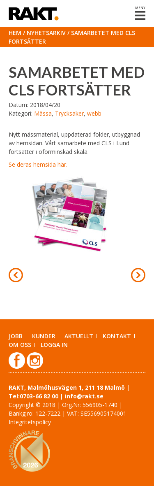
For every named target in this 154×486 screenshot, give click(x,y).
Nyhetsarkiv (46, 33)
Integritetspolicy (30, 422)
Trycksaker (69, 113)
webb (94, 113)
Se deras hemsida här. (38, 164)
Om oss (20, 345)
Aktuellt (78, 336)
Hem (15, 33)
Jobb (16, 336)
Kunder (43, 336)
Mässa (43, 113)
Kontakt (117, 336)
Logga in (54, 345)
